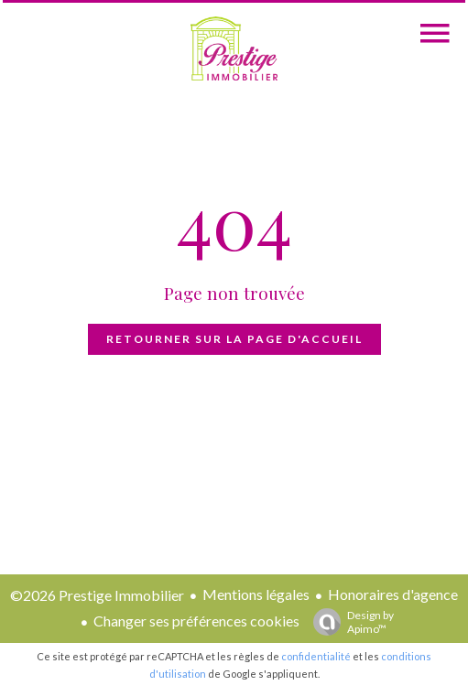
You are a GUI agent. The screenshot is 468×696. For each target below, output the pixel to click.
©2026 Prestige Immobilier (97, 595)
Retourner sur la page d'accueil (234, 339)
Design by (349, 622)
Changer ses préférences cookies (196, 620)
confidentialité (316, 656)
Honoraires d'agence (393, 594)
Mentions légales (256, 594)
